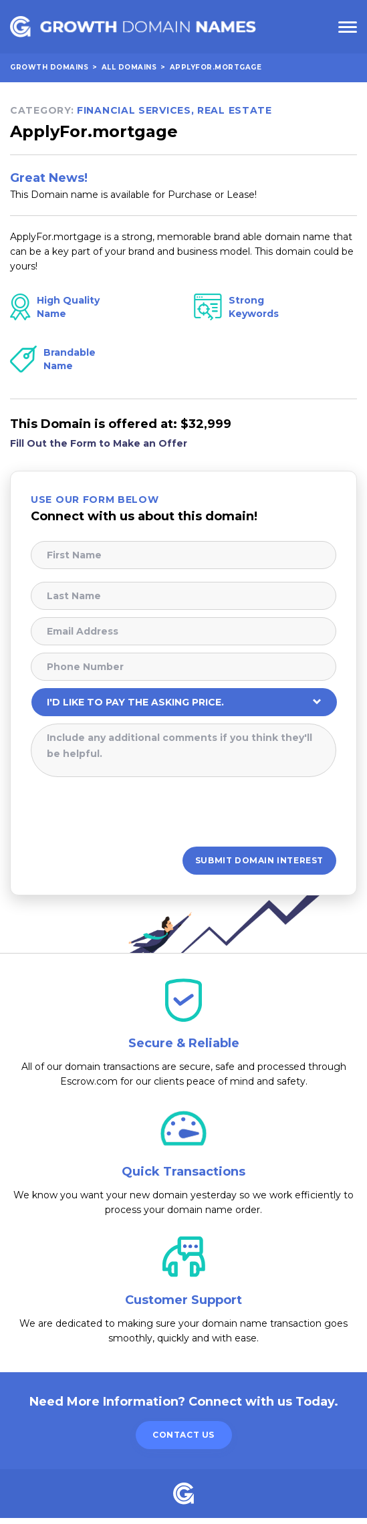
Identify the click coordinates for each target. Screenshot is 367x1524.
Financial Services (134, 112)
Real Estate (234, 112)
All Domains (129, 68)
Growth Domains (49, 68)
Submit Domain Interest (259, 864)
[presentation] (132, 814)
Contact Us (183, 1441)
